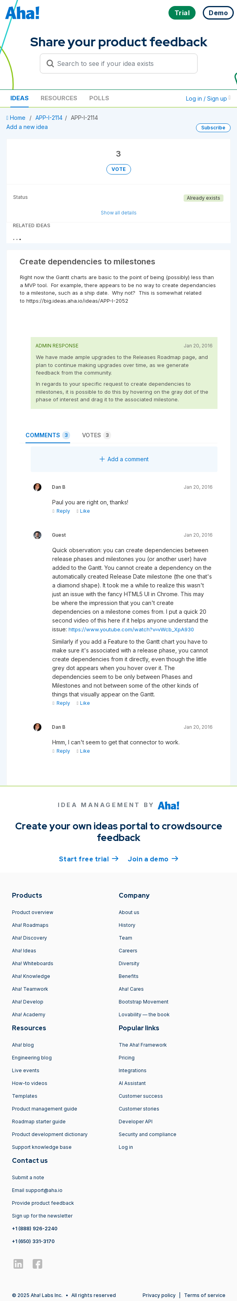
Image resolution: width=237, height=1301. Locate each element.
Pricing (127, 1058)
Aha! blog (23, 1045)
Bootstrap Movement (143, 1002)
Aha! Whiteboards (32, 963)
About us (129, 912)
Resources (59, 98)
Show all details (119, 213)
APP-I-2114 (49, 117)
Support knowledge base (42, 1147)
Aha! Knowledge (31, 976)
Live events (25, 1070)
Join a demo (153, 858)
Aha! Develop (27, 1002)
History (127, 925)
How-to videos (29, 1083)
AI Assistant (132, 1083)
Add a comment (124, 459)
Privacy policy (159, 1295)
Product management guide (44, 1109)
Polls (99, 98)
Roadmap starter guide (39, 1121)
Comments (47, 435)
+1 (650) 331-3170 (33, 1241)
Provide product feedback (43, 1203)
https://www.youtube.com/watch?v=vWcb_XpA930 (131, 629)
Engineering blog (32, 1058)
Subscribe (213, 128)
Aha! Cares (131, 989)
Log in (126, 1147)
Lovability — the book (144, 1014)
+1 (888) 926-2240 (34, 1229)
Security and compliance (147, 1134)
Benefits (129, 976)
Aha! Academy (28, 1014)
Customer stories (139, 1109)
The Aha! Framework (143, 1045)
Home (16, 117)
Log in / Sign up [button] (208, 98)
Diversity (129, 963)
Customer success (141, 1096)
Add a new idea (27, 126)
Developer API (136, 1121)
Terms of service (204, 1295)
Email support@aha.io (37, 1190)
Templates (24, 1096)
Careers (128, 951)
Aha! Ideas (24, 951)
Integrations (133, 1070)
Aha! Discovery (29, 938)
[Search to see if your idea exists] (122, 63)
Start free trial (89, 858)
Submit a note (28, 1177)
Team (125, 938)
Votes (96, 435)
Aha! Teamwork (30, 989)
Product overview (32, 912)
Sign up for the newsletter (42, 1216)
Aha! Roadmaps (30, 925)
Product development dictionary (50, 1134)
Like (83, 511)
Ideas (19, 98)
